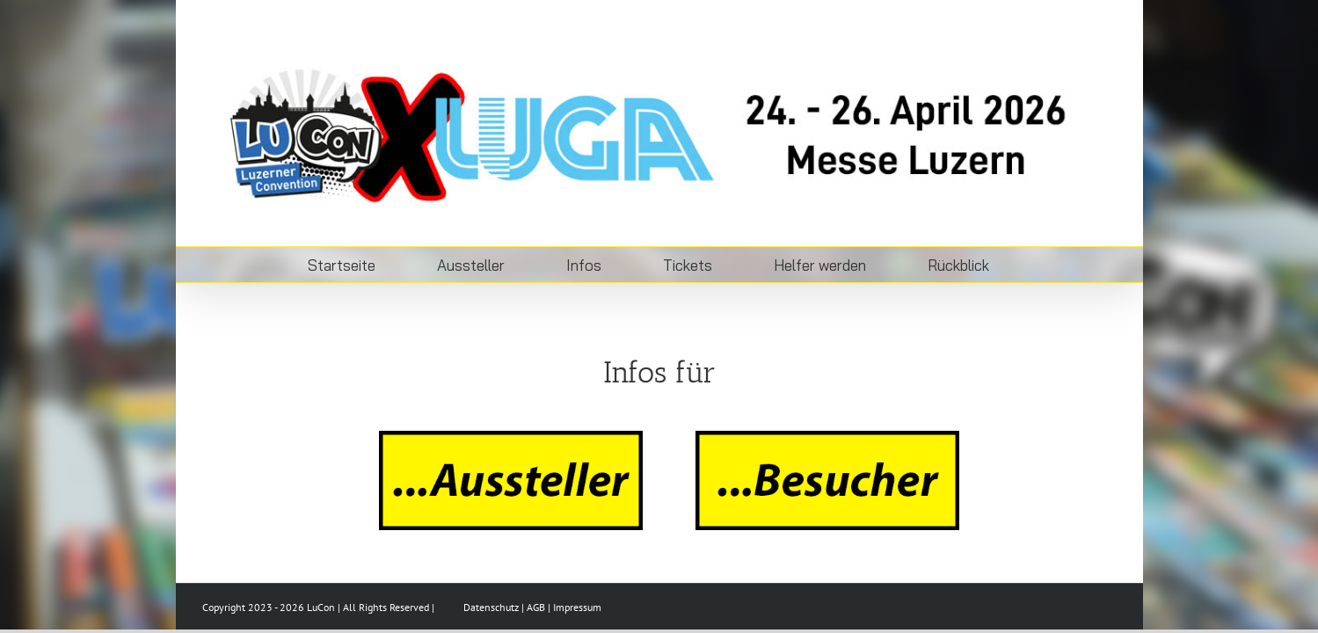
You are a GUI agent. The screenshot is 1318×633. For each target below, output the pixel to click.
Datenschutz (491, 607)
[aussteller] (511, 438)
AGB (536, 607)
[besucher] (827, 438)
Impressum (577, 607)
